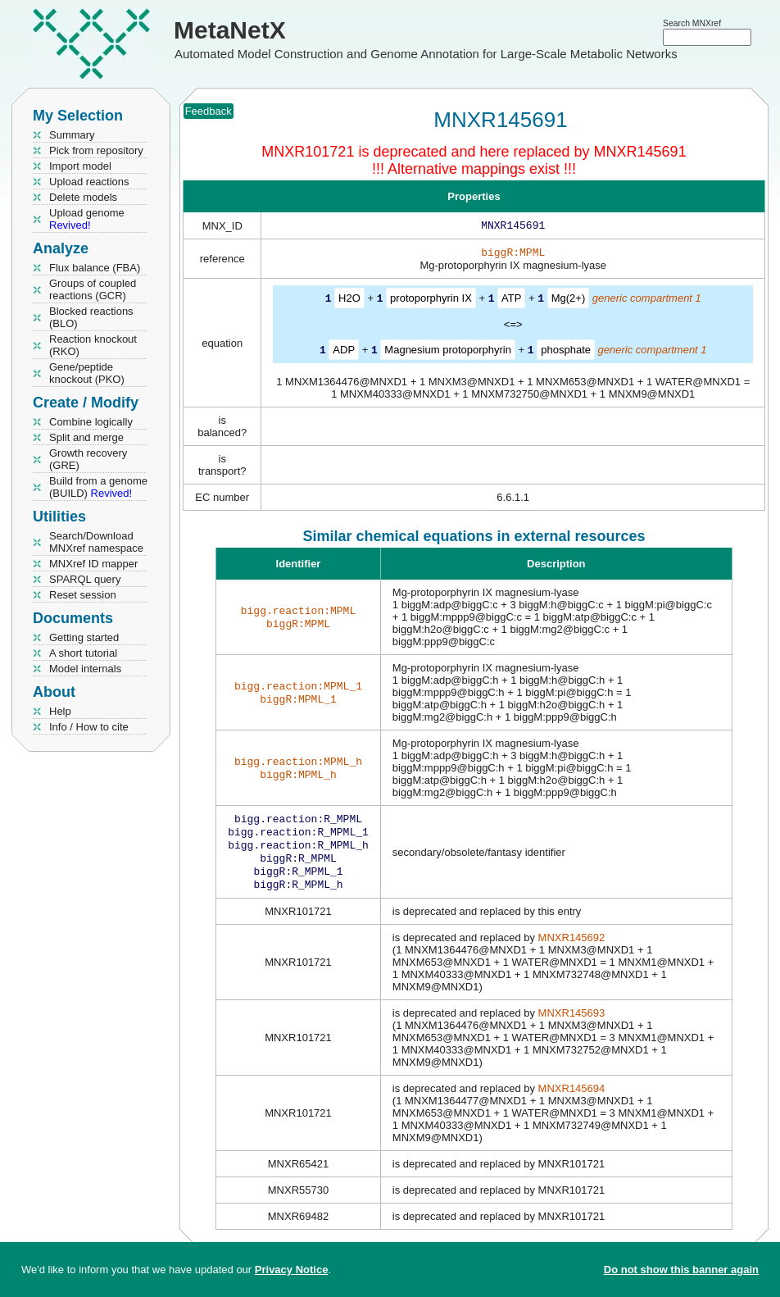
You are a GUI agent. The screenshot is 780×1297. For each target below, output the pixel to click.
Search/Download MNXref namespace (96, 542)
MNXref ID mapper (93, 563)
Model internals (85, 668)
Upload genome (87, 219)
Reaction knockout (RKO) (93, 345)
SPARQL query (84, 579)
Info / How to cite (89, 727)
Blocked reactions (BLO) (91, 317)
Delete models (83, 197)
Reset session (82, 595)
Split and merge (86, 437)
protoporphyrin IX (431, 301)
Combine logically (91, 422)
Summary (72, 135)
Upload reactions (89, 181)
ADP (344, 352)
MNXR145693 (571, 1024)
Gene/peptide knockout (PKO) (87, 373)
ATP (511, 301)
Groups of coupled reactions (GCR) (92, 289)
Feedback (208, 111)
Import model (80, 166)
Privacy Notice (292, 1269)
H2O (349, 301)
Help (60, 711)
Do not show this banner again (681, 1269)
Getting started (84, 637)
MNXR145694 (571, 1100)
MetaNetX (230, 29)
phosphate (566, 352)
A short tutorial (83, 653)
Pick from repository (96, 150)
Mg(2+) (568, 301)
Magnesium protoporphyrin (447, 352)
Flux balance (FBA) (94, 268)
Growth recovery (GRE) (88, 459)
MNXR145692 (571, 949)
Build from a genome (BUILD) (98, 487)
